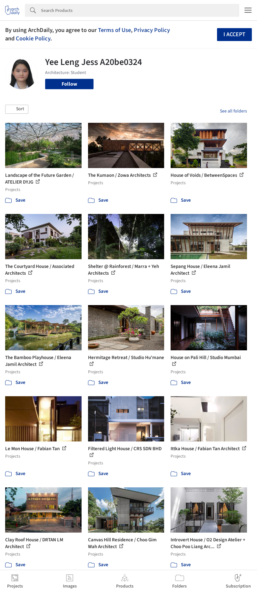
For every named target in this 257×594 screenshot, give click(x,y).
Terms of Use (114, 30)
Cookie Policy (33, 38)
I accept (234, 34)
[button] (16, 109)
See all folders (233, 111)
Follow (69, 84)
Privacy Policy (152, 30)
